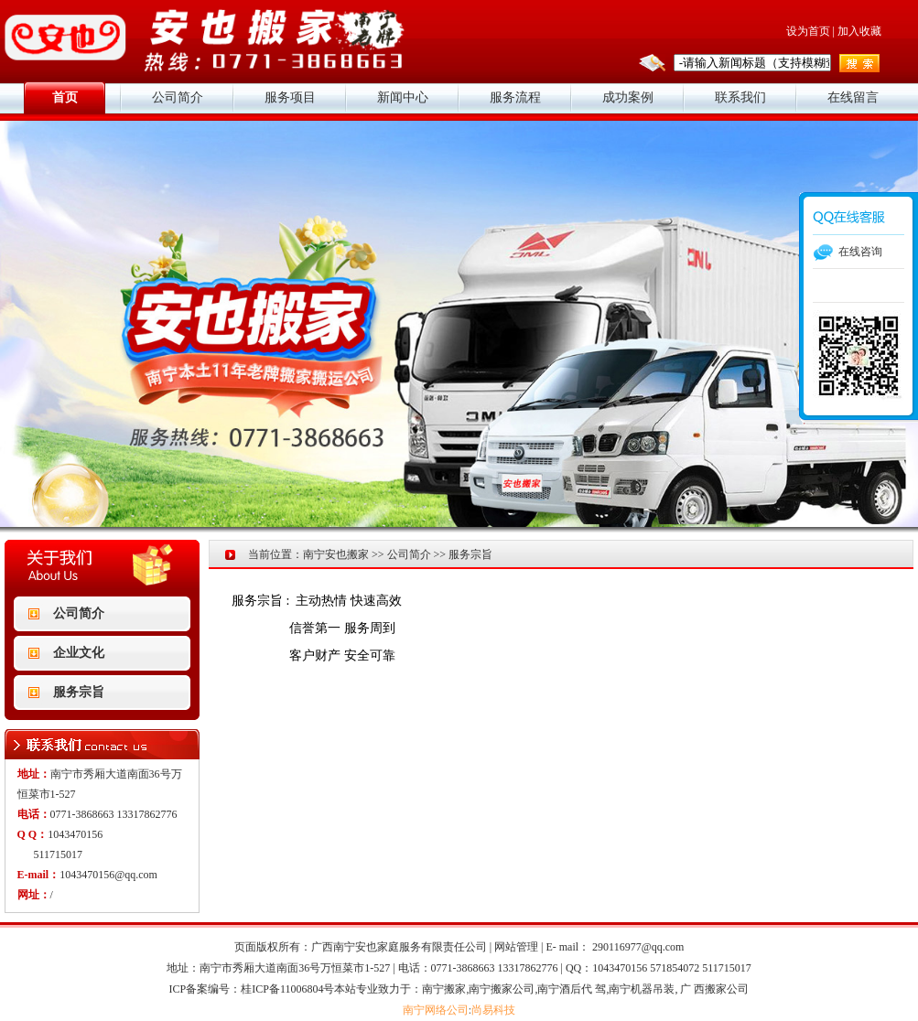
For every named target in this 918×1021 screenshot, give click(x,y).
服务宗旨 (78, 692)
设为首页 (808, 31)
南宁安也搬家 (336, 554)
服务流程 (515, 97)
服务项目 (290, 97)
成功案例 (627, 97)
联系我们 (740, 97)
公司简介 (177, 97)
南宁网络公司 (436, 1010)
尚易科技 (493, 1010)
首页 (65, 97)
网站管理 (516, 946)
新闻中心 (402, 97)
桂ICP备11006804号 (287, 989)
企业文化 (78, 653)
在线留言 (853, 97)
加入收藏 (859, 31)
